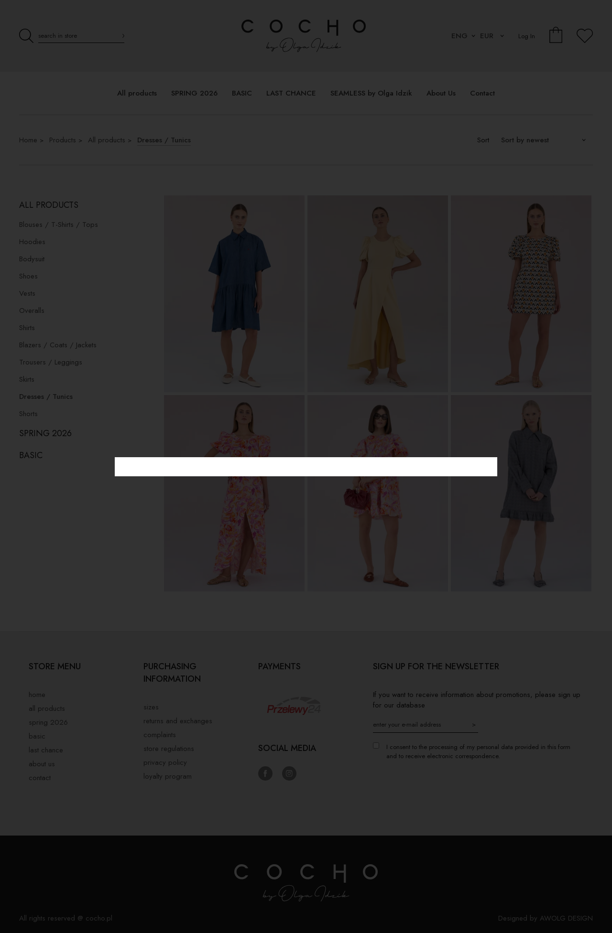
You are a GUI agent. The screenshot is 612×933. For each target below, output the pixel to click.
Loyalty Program (167, 776)
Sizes (151, 707)
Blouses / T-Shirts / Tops (58, 224)
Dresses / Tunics (164, 140)
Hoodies (32, 241)
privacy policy (165, 762)
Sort (483, 140)
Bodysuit (31, 259)
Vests (27, 293)
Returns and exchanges (177, 721)
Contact (40, 777)
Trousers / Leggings (50, 362)
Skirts (26, 379)
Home (28, 140)
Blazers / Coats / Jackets (58, 345)
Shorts (28, 413)
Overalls (31, 310)
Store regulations (168, 748)
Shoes (28, 276)
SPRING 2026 (45, 433)
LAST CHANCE (46, 750)
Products (62, 140)
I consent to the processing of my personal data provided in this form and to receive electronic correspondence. (478, 751)
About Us (42, 764)
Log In (526, 36)
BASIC (31, 455)
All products (106, 140)
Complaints (159, 734)
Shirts (27, 327)
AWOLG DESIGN (566, 918)
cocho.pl (99, 918)
